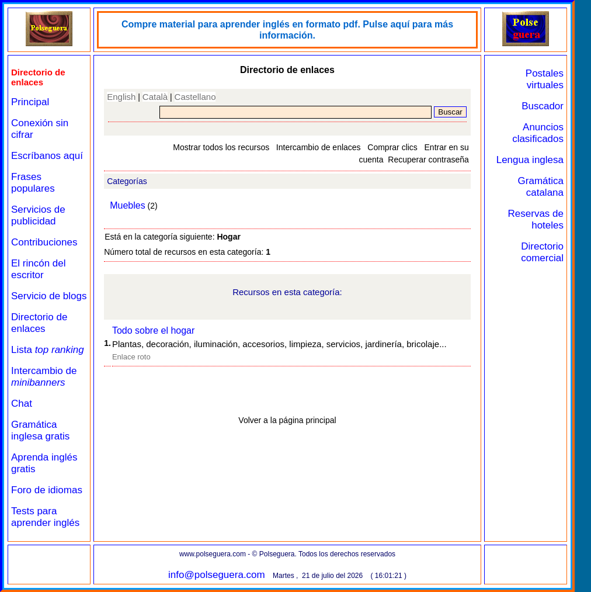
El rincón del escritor (38, 269)
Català (155, 97)
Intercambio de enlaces (318, 147)
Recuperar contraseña (428, 159)
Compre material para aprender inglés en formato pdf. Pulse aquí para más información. (287, 29)
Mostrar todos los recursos (221, 147)
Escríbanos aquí (47, 155)
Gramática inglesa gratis (40, 430)
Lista (47, 349)
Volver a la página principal (287, 420)
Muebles (127, 205)
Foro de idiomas (46, 490)
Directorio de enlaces (39, 322)
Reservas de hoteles (536, 219)
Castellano (195, 97)
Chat (21, 403)
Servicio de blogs (48, 296)
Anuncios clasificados (538, 133)
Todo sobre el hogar (153, 330)
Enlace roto (131, 356)
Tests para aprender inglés (45, 517)
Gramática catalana (541, 186)
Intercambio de (44, 376)
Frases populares (33, 182)
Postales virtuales (545, 79)
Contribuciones (44, 242)
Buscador (543, 106)
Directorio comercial (542, 252)
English (121, 97)
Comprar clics (392, 147)
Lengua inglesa (530, 159)
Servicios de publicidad (38, 215)
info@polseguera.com (216, 574)
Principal (30, 102)
